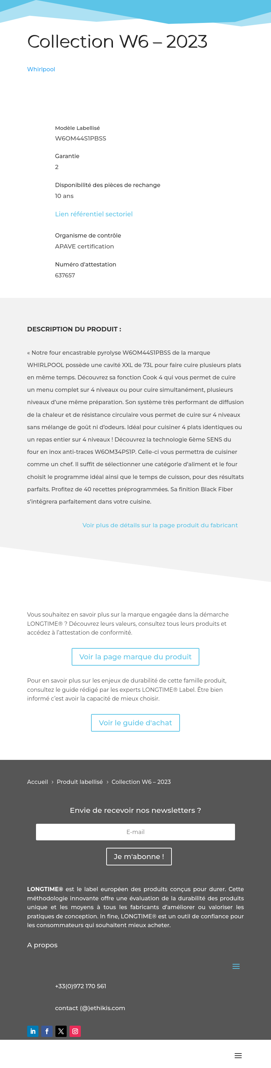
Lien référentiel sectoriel (94, 214)
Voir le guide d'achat (135, 723)
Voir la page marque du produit (135, 657)
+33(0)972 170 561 (80, 986)
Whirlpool (41, 69)
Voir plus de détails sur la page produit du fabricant (160, 525)
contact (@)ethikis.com (90, 1008)
